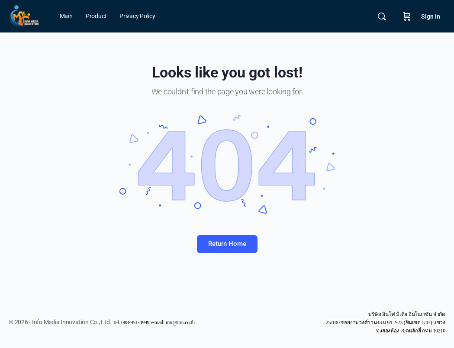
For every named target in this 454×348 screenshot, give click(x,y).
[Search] (381, 16)
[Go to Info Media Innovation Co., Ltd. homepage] (24, 16)
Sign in (430, 16)
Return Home (227, 244)
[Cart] (406, 16)
